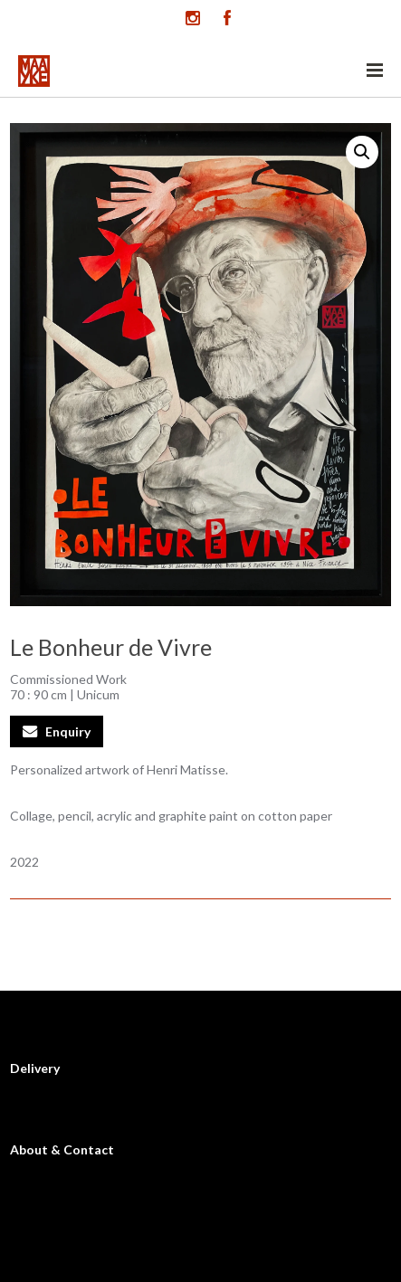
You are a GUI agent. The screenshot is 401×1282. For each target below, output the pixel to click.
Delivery (35, 1068)
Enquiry (68, 731)
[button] (362, 152)
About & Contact (62, 1149)
